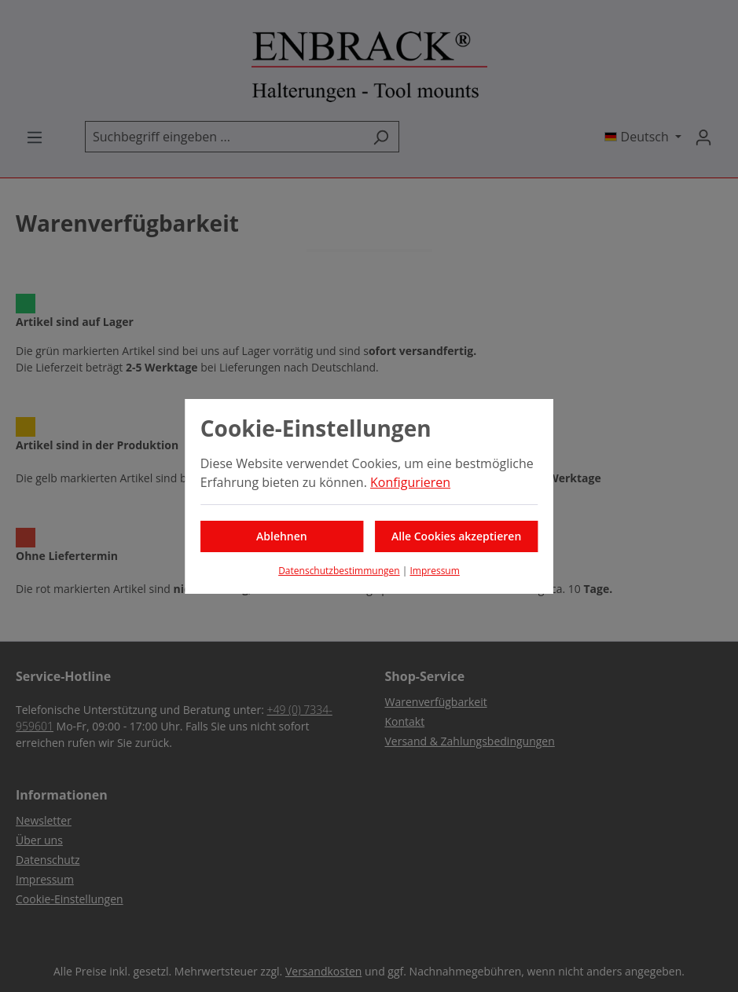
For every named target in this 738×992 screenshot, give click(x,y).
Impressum (434, 570)
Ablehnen (281, 536)
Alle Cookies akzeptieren (456, 536)
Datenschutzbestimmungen (339, 570)
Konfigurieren (410, 482)
